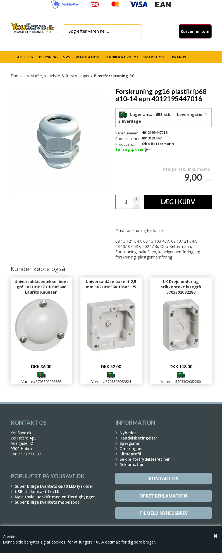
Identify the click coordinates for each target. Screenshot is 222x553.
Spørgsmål (130, 443)
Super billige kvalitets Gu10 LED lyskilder (54, 486)
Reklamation (132, 464)
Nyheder (128, 432)
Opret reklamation (163, 496)
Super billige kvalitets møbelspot (47, 502)
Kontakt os (163, 478)
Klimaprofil (130, 454)
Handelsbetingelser (138, 438)
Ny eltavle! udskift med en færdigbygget (55, 496)
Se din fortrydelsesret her (145, 459)
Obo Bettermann (158, 143)
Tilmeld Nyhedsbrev (163, 513)
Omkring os (131, 448)
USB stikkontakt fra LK (37, 491)
